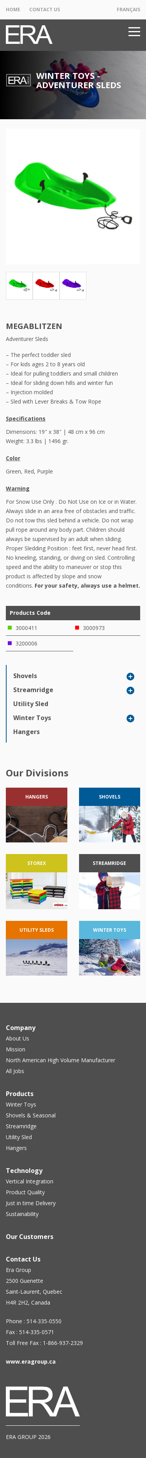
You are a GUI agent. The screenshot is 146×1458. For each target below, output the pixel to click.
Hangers (26, 731)
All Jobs (15, 1071)
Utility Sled (30, 703)
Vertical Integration (29, 1181)
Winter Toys (32, 717)
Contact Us (44, 9)
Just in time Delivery (31, 1203)
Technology (24, 1170)
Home (13, 9)
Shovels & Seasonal (31, 1115)
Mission (15, 1049)
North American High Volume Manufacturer (60, 1060)
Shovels (25, 676)
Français (128, 9)
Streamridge (33, 690)
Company (20, 1027)
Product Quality (25, 1192)
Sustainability (22, 1214)
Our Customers (29, 1236)
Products (19, 1093)
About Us (17, 1038)
